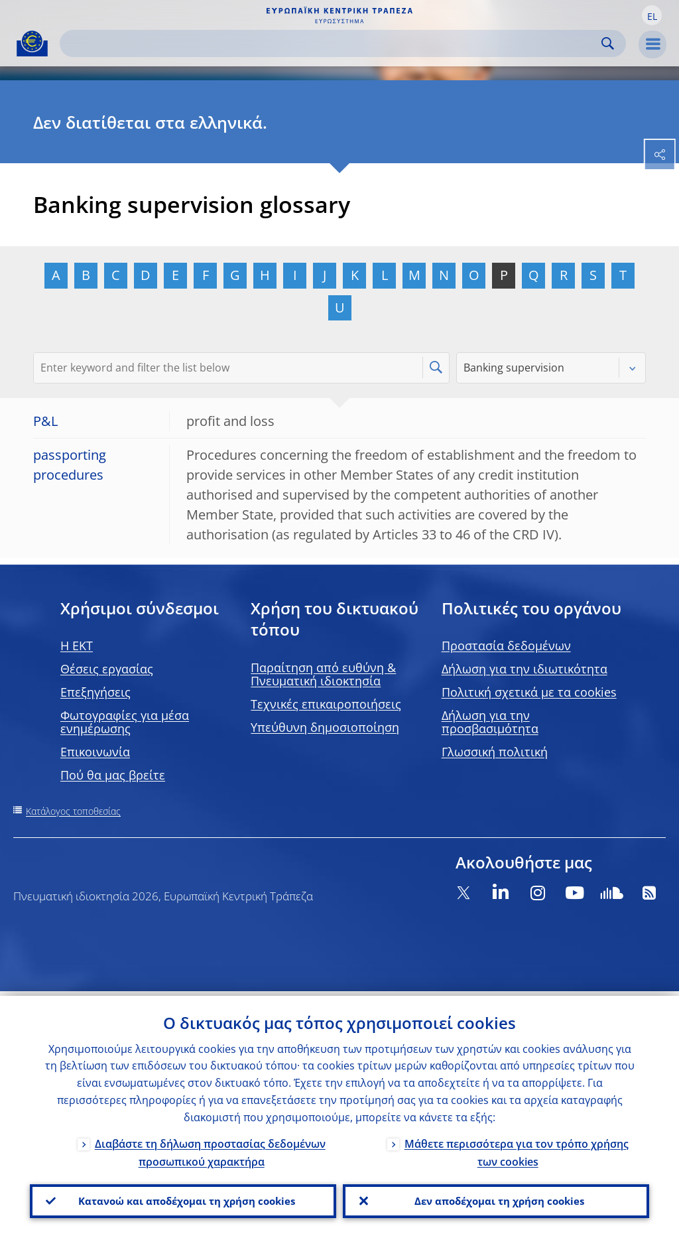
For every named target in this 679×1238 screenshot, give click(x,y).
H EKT (76, 645)
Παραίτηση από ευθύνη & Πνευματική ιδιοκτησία (323, 674)
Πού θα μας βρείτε (112, 775)
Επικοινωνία (95, 752)
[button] (652, 15)
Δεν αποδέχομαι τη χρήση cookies (496, 1199)
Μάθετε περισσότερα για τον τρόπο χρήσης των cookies (516, 1148)
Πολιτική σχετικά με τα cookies (529, 692)
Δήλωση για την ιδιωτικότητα (524, 669)
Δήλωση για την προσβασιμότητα (490, 721)
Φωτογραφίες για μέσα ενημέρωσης (124, 721)
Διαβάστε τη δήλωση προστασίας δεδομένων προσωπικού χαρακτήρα (210, 1148)
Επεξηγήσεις (95, 692)
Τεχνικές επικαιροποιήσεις (326, 704)
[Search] (332, 43)
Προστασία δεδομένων (506, 645)
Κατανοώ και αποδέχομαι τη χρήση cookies (183, 1199)
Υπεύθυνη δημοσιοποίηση (325, 727)
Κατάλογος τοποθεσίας (73, 811)
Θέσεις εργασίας (106, 669)
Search (608, 43)
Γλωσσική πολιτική (495, 752)
